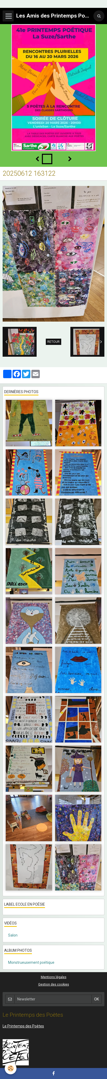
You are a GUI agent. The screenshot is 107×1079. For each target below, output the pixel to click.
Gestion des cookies (53, 984)
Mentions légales (53, 977)
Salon (13, 935)
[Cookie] (10, 1068)
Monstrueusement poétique (31, 962)
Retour (53, 342)
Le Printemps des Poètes (23, 1026)
